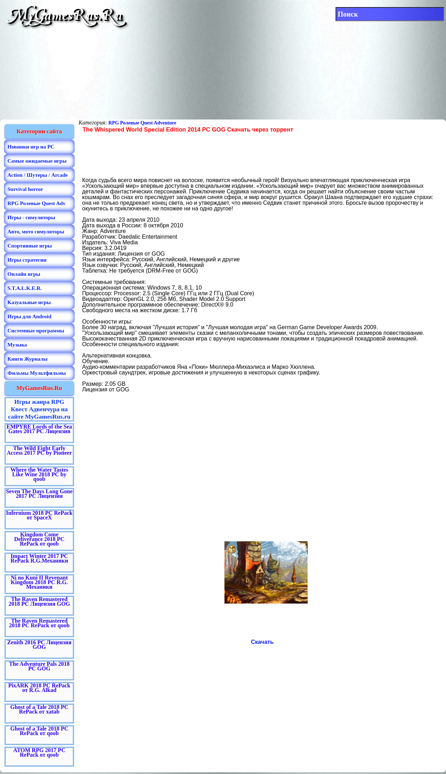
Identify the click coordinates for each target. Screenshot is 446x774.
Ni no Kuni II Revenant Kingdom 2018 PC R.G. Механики (39, 582)
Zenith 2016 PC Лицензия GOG (39, 644)
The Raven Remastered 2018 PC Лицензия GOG (39, 601)
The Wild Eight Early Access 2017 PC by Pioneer (39, 450)
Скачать (262, 642)
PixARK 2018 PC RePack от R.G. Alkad (39, 687)
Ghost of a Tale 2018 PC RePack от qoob (39, 731)
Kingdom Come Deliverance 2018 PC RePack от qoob (39, 539)
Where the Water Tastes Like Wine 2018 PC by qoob (39, 474)
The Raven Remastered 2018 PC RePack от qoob (39, 623)
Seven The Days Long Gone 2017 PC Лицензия (39, 493)
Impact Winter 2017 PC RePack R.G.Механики (39, 558)
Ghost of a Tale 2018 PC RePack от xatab (39, 709)
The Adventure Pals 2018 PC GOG (39, 666)
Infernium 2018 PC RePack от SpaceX (39, 515)
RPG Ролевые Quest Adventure (142, 123)
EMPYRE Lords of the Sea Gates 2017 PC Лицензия (39, 429)
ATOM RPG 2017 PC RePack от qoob (39, 752)
